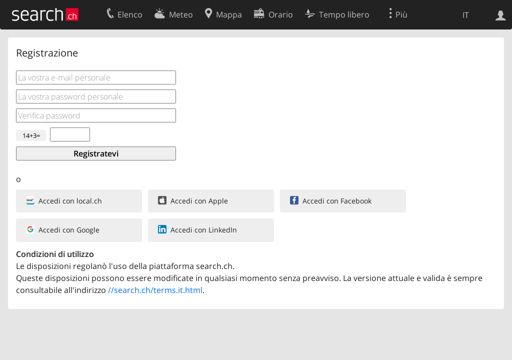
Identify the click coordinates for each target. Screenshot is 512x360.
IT (465, 15)
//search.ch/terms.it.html (155, 290)
